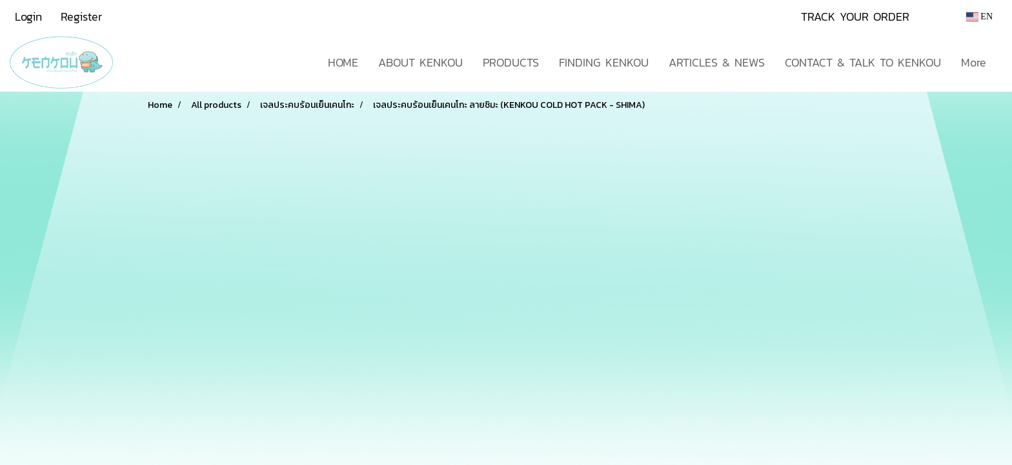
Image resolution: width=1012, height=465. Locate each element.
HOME (343, 62)
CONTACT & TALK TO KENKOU (863, 62)
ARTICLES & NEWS (717, 62)
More (973, 62)
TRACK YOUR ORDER (855, 16)
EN (979, 16)
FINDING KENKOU (604, 62)
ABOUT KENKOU (420, 62)
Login (28, 16)
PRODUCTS (511, 62)
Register (81, 16)
